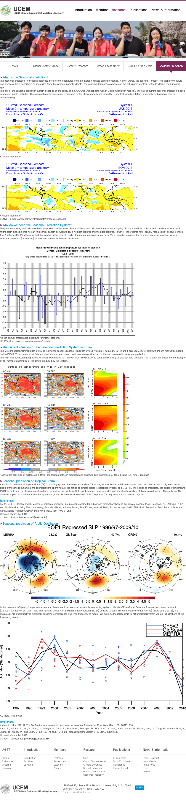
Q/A (145, 767)
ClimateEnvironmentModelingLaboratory (7, 762)
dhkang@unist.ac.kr (37, 738)
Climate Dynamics (92, 764)
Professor (58, 757)
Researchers (60, 761)
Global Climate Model (94, 761)
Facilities (28, 761)
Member (102, 9)
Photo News (149, 764)
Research (119, 9)
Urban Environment (93, 767)
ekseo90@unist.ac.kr (35, 517)
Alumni (57, 767)
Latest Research (151, 757)
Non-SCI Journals (122, 761)
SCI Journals (119, 757)
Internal (146, 771)
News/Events (149, 761)
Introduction (83, 9)
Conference (119, 764)
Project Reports (121, 767)
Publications (138, 9)
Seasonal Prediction (93, 774)
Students (58, 764)
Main (85, 757)
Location (28, 764)
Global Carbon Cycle (94, 771)
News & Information (165, 9)
